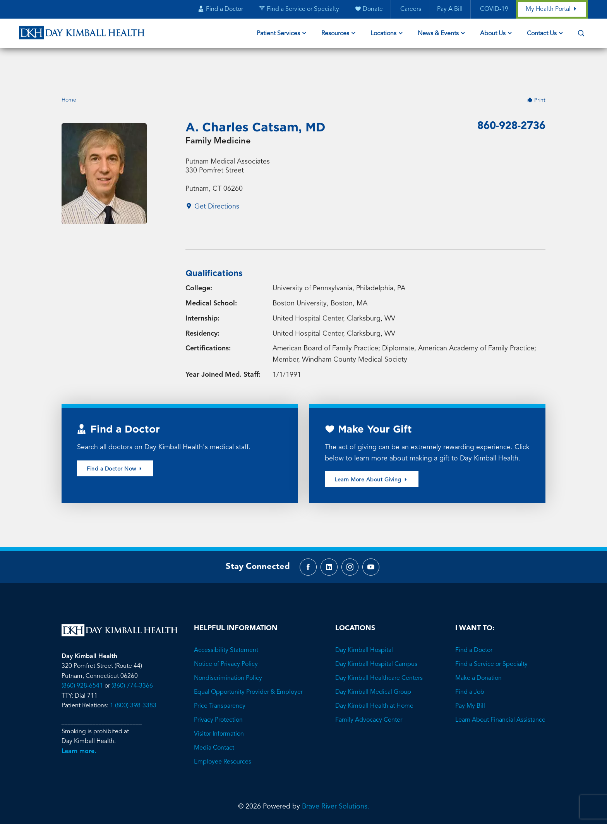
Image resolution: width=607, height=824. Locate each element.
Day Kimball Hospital (364, 621)
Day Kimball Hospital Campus (376, 635)
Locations (383, 34)
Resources (335, 34)
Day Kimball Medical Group (373, 663)
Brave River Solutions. (335, 777)
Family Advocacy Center (368, 691)
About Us (493, 34)
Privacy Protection (218, 691)
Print (536, 69)
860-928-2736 (509, 95)
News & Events (438, 34)
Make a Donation (478, 649)
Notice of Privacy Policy (226, 635)
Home (69, 69)
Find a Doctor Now (115, 438)
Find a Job (469, 663)
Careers (409, 10)
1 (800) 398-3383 (133, 677)
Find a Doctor (473, 621)
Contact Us (542, 34)
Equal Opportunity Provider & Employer (248, 663)
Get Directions (212, 176)
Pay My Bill (470, 677)
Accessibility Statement (226, 621)
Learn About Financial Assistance (500, 691)
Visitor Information (219, 705)
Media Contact (214, 719)
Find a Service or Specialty (491, 635)
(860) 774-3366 (132, 657)
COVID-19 (493, 10)
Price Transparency (219, 677)
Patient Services (278, 34)
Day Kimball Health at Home (374, 677)
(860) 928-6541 (82, 657)
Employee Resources (222, 733)
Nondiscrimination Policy (228, 649)
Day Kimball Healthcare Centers (379, 649)
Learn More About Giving (371, 449)
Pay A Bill (449, 10)
